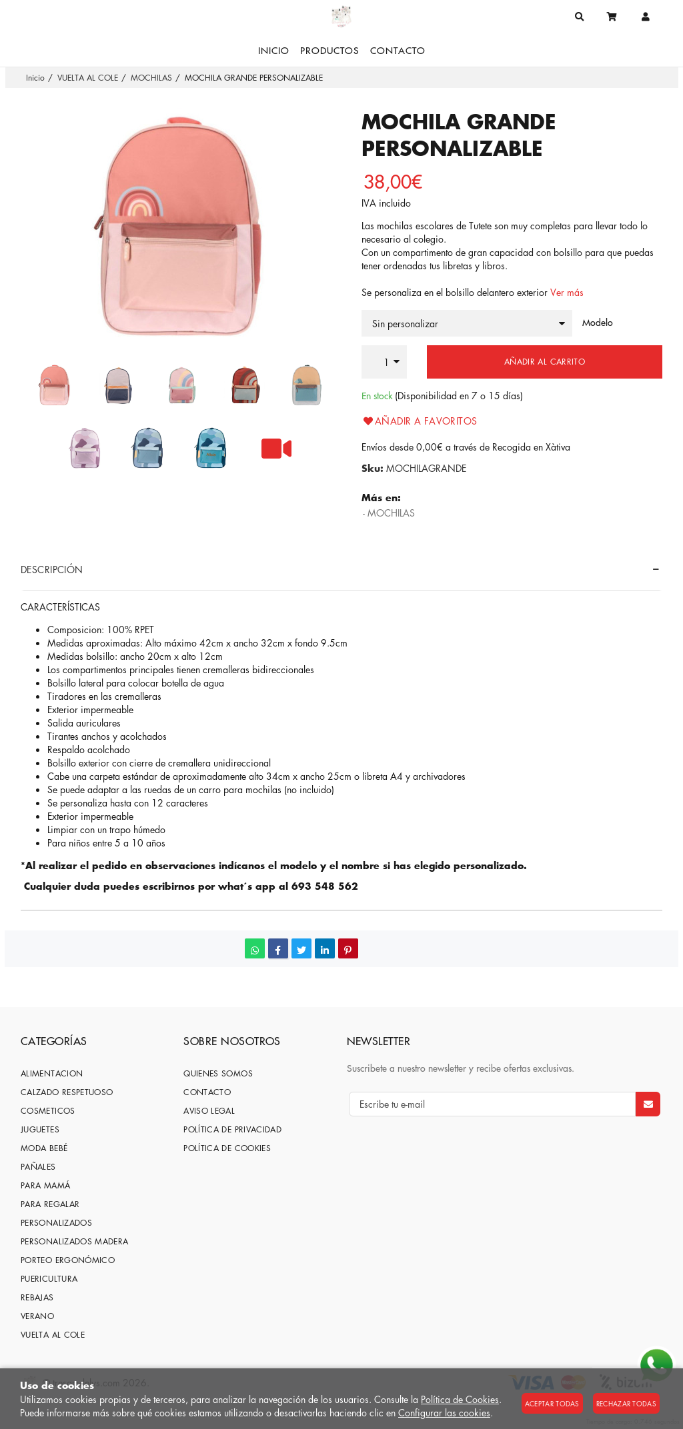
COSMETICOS (48, 1110)
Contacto (207, 1092)
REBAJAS (37, 1297)
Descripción (52, 569)
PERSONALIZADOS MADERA (75, 1241)
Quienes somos (218, 1073)
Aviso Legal (209, 1110)
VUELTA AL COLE (53, 1334)
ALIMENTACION (52, 1073)
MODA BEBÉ (44, 1148)
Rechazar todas (626, 1403)
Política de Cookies (460, 1399)
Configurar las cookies (444, 1412)
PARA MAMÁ (45, 1185)
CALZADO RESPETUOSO (67, 1092)
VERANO (37, 1316)
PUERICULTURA (49, 1278)
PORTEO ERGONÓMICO (68, 1260)
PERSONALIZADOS (56, 1222)
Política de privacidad (232, 1129)
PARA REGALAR (50, 1204)
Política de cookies (227, 1148)
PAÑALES (38, 1166)
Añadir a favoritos (420, 421)
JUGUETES (40, 1129)
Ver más (567, 292)
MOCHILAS (391, 512)
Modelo (597, 323)
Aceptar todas (552, 1403)
